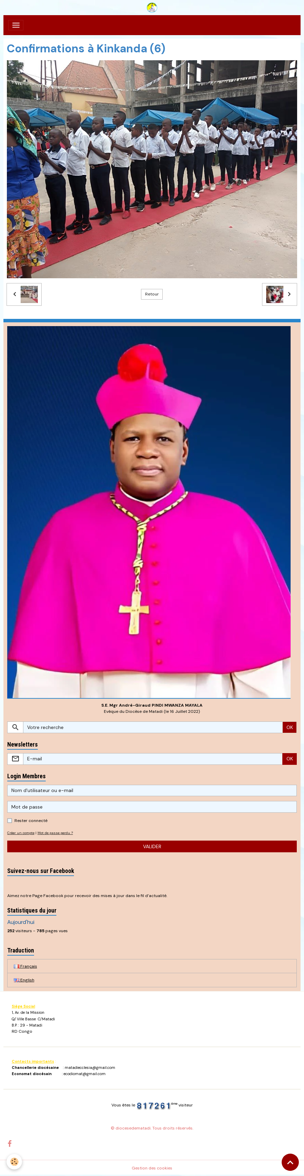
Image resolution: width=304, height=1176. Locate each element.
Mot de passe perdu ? (55, 833)
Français (25, 966)
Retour (152, 294)
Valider (152, 846)
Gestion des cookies (152, 1168)
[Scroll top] (290, 1162)
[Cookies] (14, 1161)
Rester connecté (30, 820)
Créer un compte (20, 833)
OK (289, 727)
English (24, 980)
